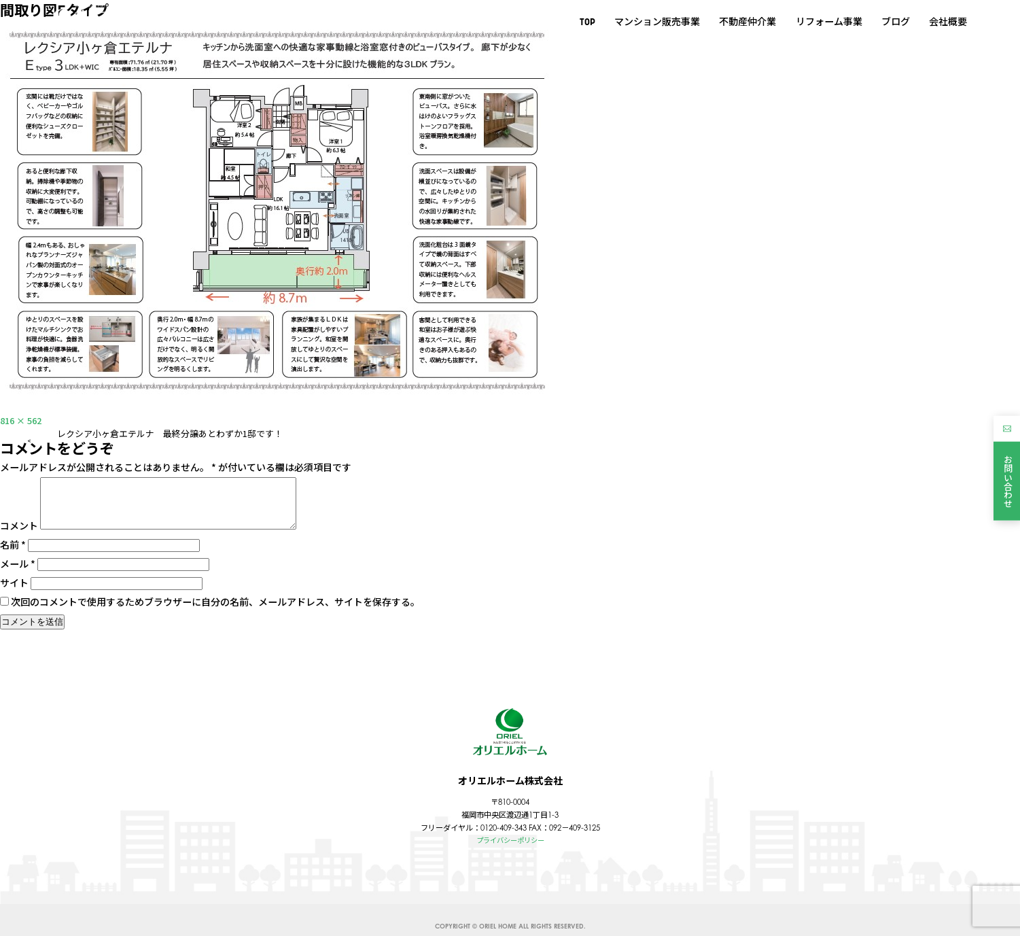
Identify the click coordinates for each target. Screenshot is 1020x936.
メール (17, 574)
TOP (587, 22)
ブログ (895, 21)
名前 (13, 555)
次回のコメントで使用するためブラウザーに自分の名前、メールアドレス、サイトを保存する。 (215, 612)
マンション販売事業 (657, 21)
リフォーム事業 (828, 21)
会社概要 (948, 21)
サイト (14, 593)
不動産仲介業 (747, 21)
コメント (19, 536)
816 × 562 (23, 420)
